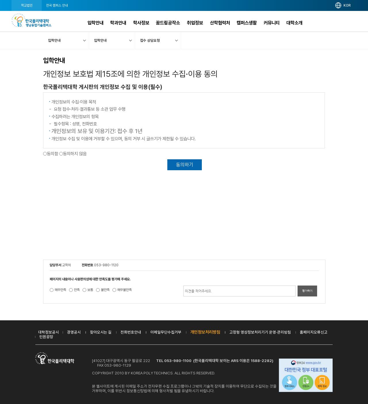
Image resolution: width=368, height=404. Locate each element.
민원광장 (46, 336)
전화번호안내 (130, 332)
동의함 (52, 153)
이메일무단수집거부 (165, 332)
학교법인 (26, 5)
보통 (90, 290)
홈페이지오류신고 (313, 332)
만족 (77, 290)
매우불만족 (124, 290)
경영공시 (74, 332)
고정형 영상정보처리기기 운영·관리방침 (260, 332)
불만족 (105, 290)
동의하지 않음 (75, 153)
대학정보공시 (48, 332)
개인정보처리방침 (205, 332)
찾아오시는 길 (101, 332)
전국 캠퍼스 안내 (57, 5)
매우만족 (60, 290)
